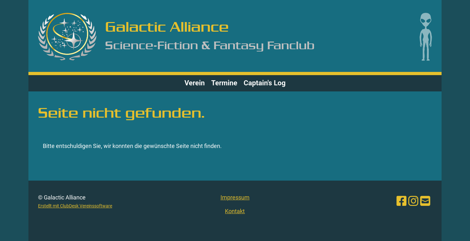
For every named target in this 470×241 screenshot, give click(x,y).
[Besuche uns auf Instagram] (413, 201)
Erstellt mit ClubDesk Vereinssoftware (75, 206)
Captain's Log (265, 83)
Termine (224, 83)
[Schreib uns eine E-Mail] (425, 201)
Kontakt (235, 211)
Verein (194, 83)
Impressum (235, 197)
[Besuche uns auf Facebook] (402, 201)
